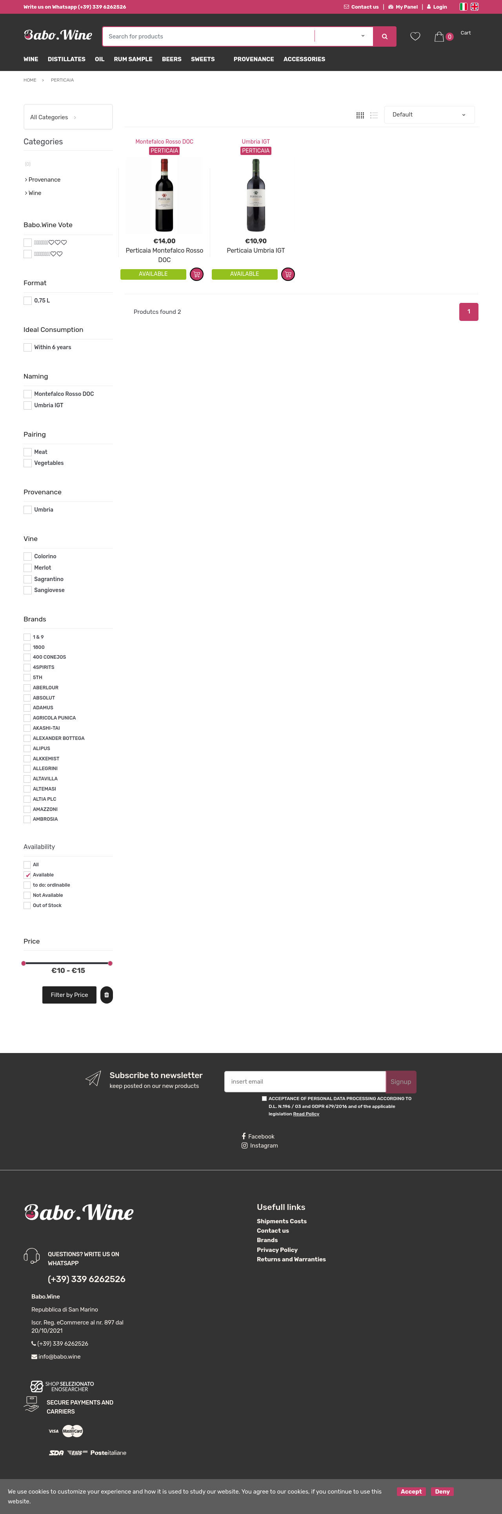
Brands (267, 1240)
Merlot (42, 568)
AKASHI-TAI (46, 728)
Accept (411, 1491)
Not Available (48, 895)
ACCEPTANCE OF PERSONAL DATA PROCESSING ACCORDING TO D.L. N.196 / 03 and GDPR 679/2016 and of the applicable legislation (340, 1106)
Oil (100, 59)
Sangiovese (49, 590)
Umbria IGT (256, 141)
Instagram (260, 1145)
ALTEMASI (44, 789)
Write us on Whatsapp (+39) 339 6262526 (75, 7)
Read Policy (306, 1114)
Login (437, 7)
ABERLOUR (45, 688)
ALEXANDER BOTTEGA (59, 738)
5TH (37, 677)
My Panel (403, 7)
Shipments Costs (282, 1221)
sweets (203, 59)
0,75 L (42, 300)
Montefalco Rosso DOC (164, 141)
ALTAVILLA (45, 779)
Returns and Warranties (291, 1259)
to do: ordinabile (51, 885)
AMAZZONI (45, 809)
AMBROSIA (45, 819)
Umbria (43, 509)
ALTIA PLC (44, 799)
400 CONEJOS (49, 657)
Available (43, 875)
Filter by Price (69, 994)
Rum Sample (133, 59)
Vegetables (49, 463)
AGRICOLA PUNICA (54, 718)
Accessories (304, 59)
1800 (39, 647)
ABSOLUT (44, 698)
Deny (442, 1491)
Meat (40, 452)
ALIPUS (41, 748)
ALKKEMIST (46, 759)
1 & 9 (38, 637)
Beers (172, 59)
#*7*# (41, 242)
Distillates (66, 59)
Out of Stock (47, 905)
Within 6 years (52, 347)
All (36, 864)
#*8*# (42, 254)
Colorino (45, 556)
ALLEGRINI (45, 768)
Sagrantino (49, 579)
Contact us (361, 7)
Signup (401, 1082)
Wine (31, 59)
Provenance (254, 59)
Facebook (258, 1136)
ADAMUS (43, 708)
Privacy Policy (277, 1249)
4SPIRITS (44, 667)
